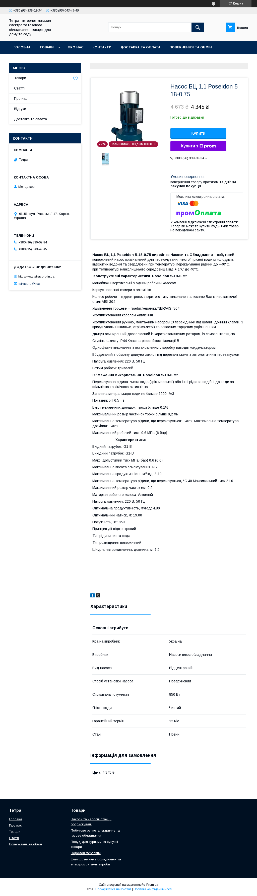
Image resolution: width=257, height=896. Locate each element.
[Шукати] (197, 27)
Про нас (76, 47)
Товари (46, 47)
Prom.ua (152, 884)
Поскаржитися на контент (113, 889)
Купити (198, 133)
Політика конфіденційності (153, 889)
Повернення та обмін (190, 47)
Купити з (198, 146)
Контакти (102, 47)
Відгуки (20, 109)
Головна (22, 47)
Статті (19, 88)
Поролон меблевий (86, 853)
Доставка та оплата (140, 47)
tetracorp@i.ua (29, 283)
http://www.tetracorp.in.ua (36, 276)
